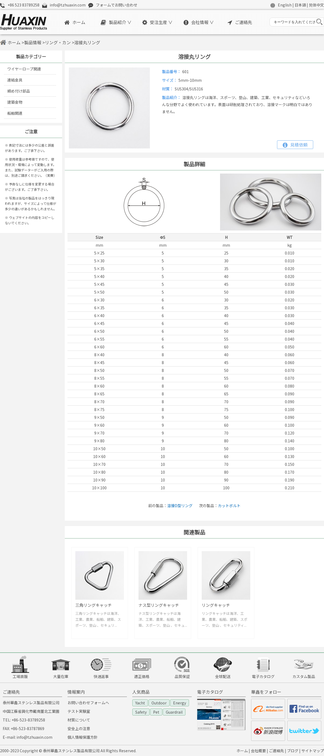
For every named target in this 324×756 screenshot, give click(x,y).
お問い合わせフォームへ (88, 702)
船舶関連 (14, 113)
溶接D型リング (180, 505)
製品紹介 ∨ (116, 22)
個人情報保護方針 (83, 737)
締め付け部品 (18, 91)
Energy (179, 703)
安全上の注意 (79, 728)
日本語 (300, 5)
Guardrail (174, 712)
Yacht (140, 703)
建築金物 (14, 102)
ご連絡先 (240, 22)
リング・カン (58, 42)
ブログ (292, 750)
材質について (79, 720)
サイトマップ (312, 750)
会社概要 (258, 750)
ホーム (74, 22)
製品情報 (32, 42)
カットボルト (229, 505)
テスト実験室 (79, 711)
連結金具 (14, 80)
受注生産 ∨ (157, 22)
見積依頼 (295, 144)
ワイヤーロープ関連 (24, 69)
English (285, 5)
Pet (156, 712)
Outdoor (159, 703)
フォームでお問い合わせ (116, 5)
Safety (141, 712)
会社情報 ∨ (199, 22)
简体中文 (316, 5)
